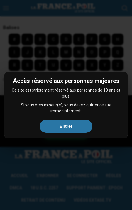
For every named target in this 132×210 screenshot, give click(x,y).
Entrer (66, 126)
